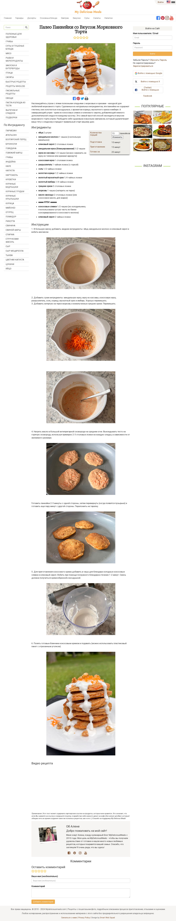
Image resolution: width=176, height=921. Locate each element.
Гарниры (19, 18)
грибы (9, 157)
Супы (87, 18)
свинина (10, 225)
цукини (10, 264)
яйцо (8, 268)
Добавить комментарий (43, 902)
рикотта (10, 221)
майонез (10, 208)
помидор (11, 216)
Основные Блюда (48, 18)
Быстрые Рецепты (16, 82)
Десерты (31, 18)
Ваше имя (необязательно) (44, 876)
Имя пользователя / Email (145, 33)
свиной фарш (13, 230)
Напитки (108, 18)
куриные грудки (15, 191)
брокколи (11, 144)
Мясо (8, 53)
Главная (8, 18)
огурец (9, 212)
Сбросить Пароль (158, 60)
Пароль (136, 43)
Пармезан (11, 130)
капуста (10, 170)
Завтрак (65, 18)
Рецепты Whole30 (15, 86)
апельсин (11, 135)
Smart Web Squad (107, 917)
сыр (8, 246)
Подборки (11, 117)
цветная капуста (15, 260)
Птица (9, 73)
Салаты (97, 18)
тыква (9, 255)
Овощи (9, 98)
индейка (10, 162)
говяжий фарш (14, 153)
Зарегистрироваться (143, 66)
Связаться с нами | (69, 917)
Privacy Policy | (84, 917)
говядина (11, 148)
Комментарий (38, 886)
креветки (11, 179)
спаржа (10, 234)
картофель (12, 175)
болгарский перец (16, 139)
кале (8, 166)
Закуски (77, 18)
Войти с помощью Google (150, 73)
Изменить (117, 137)
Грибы (9, 41)
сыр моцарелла (14, 251)
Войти (161, 2)
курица (10, 203)
